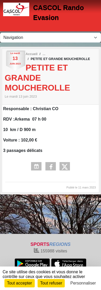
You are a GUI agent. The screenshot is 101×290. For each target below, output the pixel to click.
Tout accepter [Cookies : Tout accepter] (19, 283)
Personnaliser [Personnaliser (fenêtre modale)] (83, 283)
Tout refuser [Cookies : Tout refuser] (51, 283)
